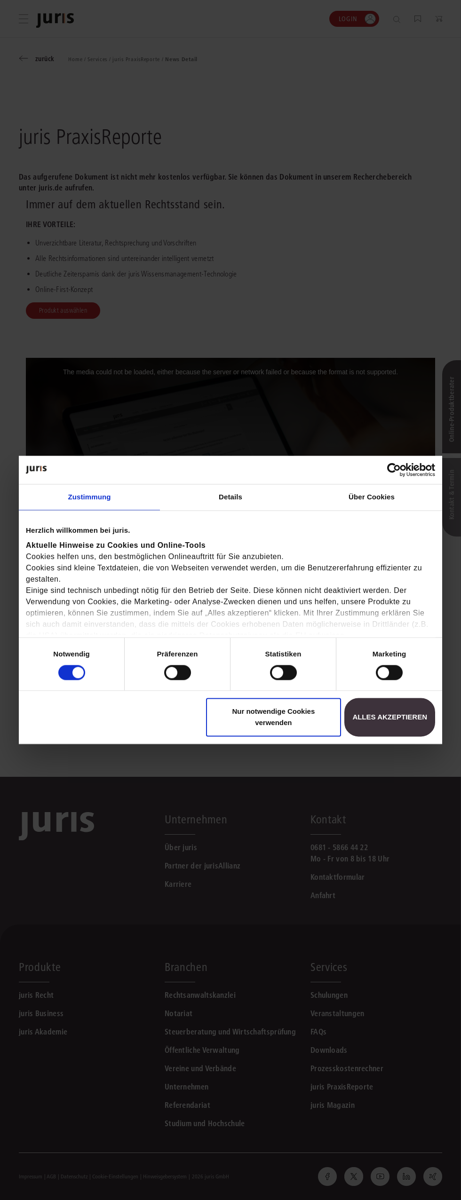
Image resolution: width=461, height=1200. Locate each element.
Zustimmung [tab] (89, 497)
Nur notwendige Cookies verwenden (273, 717)
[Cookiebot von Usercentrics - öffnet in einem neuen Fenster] (394, 470)
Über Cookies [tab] (372, 497)
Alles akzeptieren (389, 717)
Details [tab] (230, 497)
